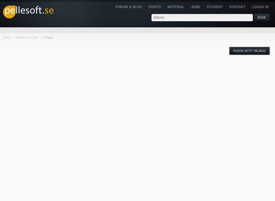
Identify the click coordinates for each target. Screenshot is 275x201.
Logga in (260, 7)
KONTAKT (237, 7)
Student (215, 7)
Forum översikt (27, 37)
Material (175, 7)
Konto (155, 7)
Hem (7, 37)
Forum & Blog (128, 7)
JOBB (195, 7)
